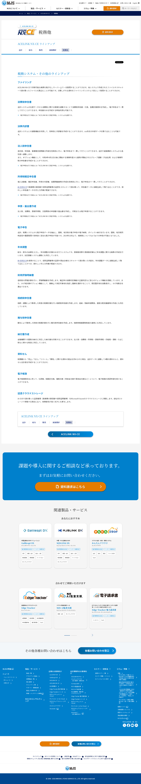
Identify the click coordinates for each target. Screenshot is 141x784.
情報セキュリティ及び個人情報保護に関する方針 (42, 759)
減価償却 (52, 50)
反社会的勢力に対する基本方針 (95, 756)
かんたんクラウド (100, 543)
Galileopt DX (27, 543)
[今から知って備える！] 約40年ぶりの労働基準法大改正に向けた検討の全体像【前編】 (126, 677)
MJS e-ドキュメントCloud (56, 695)
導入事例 (29, 682)
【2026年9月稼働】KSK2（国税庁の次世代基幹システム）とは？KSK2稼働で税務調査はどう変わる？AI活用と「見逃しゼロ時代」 (126, 693)
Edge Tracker (28, 607)
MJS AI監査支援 (64, 607)
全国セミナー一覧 (100, 673)
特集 (119, 673)
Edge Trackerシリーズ (56, 692)
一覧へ (135, 722)
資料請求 (109, 32)
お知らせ (6, 683)
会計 (20, 50)
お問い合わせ (125, 3)
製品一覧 (29, 673)
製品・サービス (31, 13)
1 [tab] (67, 635)
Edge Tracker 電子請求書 (104, 609)
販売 (41, 50)
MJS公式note (122, 718)
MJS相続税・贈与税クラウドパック (77, 692)
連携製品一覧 (30, 679)
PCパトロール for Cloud (57, 699)
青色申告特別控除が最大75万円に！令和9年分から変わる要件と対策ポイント (126, 684)
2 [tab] (74, 635)
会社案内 (82, 3)
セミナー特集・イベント (102, 676)
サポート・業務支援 (32, 687)
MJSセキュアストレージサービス (58, 702)
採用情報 (114, 3)
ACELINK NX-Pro (76, 676)
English (136, 3)
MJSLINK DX (63, 543)
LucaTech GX (54, 674)
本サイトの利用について (52, 756)
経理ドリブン (122, 706)
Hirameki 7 (53, 708)
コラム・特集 (122, 669)
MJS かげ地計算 (76, 689)
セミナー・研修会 (101, 669)
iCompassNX (75, 683)
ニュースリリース (9, 677)
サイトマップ (37, 756)
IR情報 (91, 3)
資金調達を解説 (122, 715)
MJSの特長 (7, 669)
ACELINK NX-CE (45, 13)
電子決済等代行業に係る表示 (71, 759)
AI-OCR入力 (22, 187)
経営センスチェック (124, 712)
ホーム (21, 13)
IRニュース (7, 680)
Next (92, 635)
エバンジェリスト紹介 (102, 679)
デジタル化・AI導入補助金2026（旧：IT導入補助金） (126, 701)
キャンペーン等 (31, 685)
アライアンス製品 (31, 676)
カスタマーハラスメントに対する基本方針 (97, 759)
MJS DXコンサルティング (33, 700)
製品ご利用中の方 (101, 3)
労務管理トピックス (124, 709)
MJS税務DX (53, 686)
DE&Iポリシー (77, 756)
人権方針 (66, 756)
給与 (30, 50)
